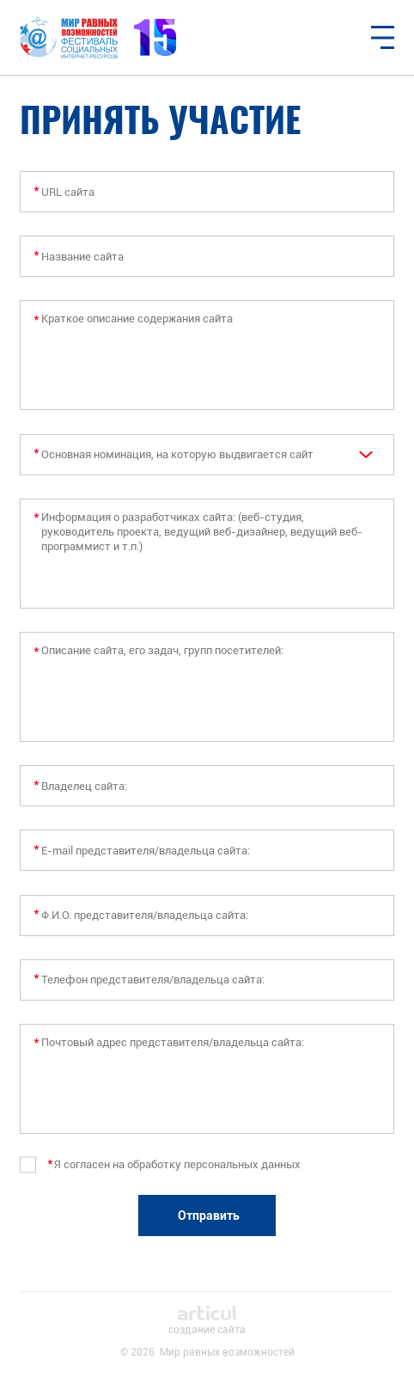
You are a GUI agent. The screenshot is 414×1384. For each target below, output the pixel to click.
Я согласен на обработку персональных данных (177, 1164)
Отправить (209, 1215)
